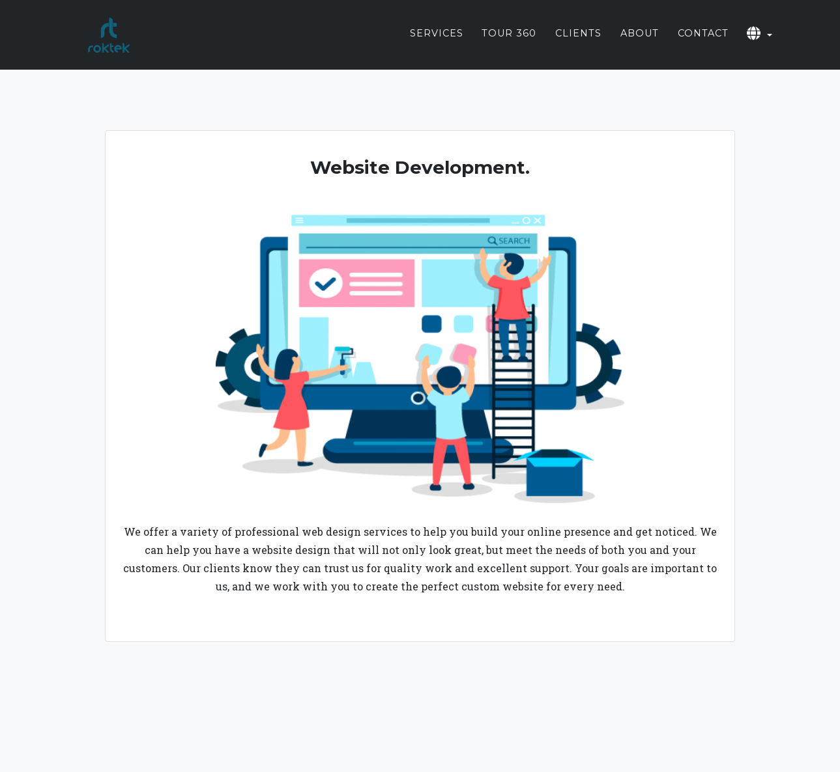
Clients (578, 44)
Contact (703, 44)
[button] (759, 45)
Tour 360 (509, 44)
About (639, 44)
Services (436, 44)
